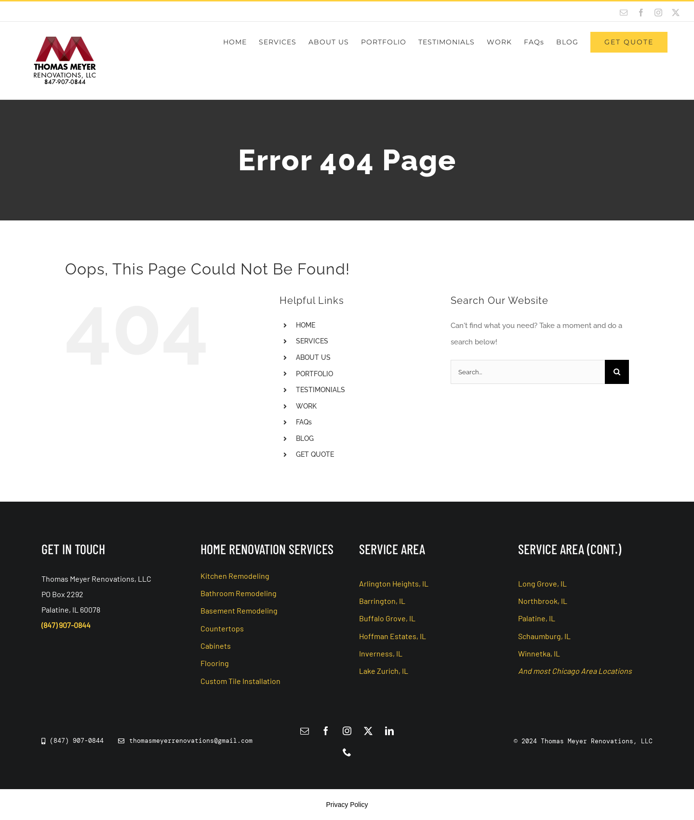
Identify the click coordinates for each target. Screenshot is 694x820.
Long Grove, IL (542, 583)
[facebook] (326, 731)
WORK (306, 406)
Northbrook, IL (542, 600)
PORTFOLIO (314, 374)
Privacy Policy (347, 804)
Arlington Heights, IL (393, 583)
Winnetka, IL (539, 653)
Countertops (222, 628)
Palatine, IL (536, 618)
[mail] (304, 731)
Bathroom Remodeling (238, 593)
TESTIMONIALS (320, 390)
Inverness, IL (380, 653)
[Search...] (528, 372)
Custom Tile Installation (240, 680)
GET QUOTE (315, 454)
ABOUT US (313, 357)
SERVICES (312, 341)
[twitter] (368, 731)
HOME (305, 325)
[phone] (347, 752)
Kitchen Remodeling (234, 575)
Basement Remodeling (239, 610)
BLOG (305, 438)
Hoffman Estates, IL (392, 636)
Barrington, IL (382, 600)
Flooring (214, 663)
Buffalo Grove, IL (387, 618)
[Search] (617, 372)
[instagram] (347, 731)
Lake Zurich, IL (383, 670)
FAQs (304, 422)
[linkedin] (389, 731)
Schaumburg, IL (544, 636)
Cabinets (215, 645)
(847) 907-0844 (66, 624)
